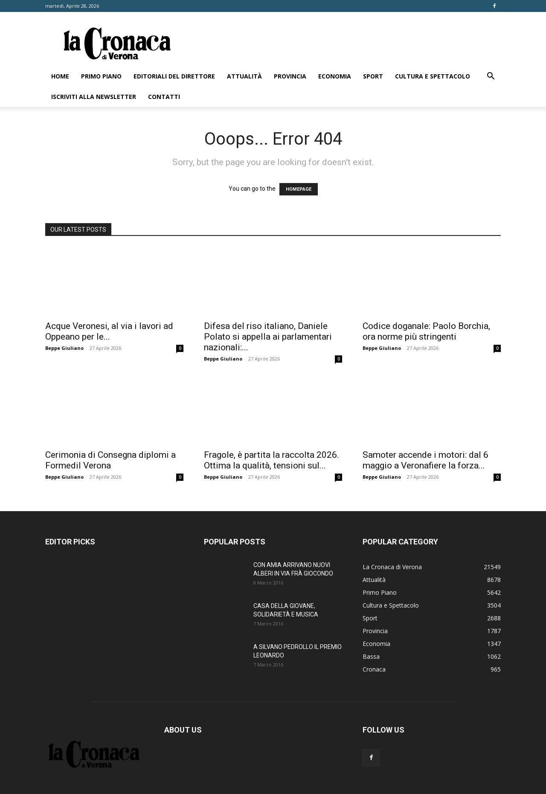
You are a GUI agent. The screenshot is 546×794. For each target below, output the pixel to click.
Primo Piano (101, 76)
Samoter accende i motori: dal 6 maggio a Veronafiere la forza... (425, 460)
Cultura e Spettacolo (432, 76)
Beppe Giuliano (64, 348)
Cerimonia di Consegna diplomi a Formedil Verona (110, 460)
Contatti (164, 97)
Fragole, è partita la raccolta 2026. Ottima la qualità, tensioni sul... (271, 460)
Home (60, 76)
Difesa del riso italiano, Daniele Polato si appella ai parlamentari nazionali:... (268, 336)
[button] (490, 77)
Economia (334, 76)
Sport (373, 76)
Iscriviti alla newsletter (93, 97)
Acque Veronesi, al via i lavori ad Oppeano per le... (109, 331)
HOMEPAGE (298, 189)
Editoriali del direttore (174, 76)
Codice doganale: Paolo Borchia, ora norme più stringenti (426, 331)
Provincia (290, 76)
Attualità (244, 76)
